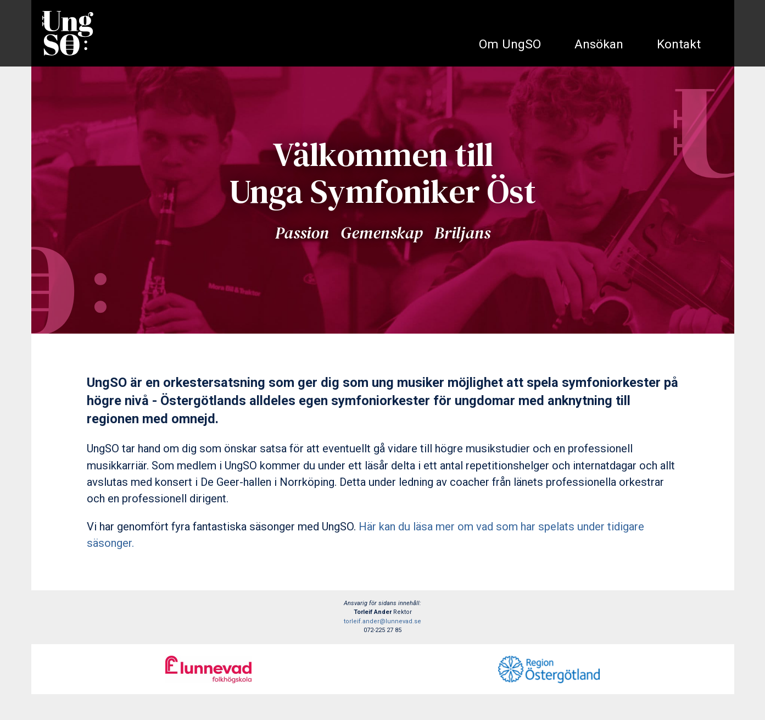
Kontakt (679, 44)
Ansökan (598, 44)
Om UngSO (510, 44)
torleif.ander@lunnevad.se (382, 621)
